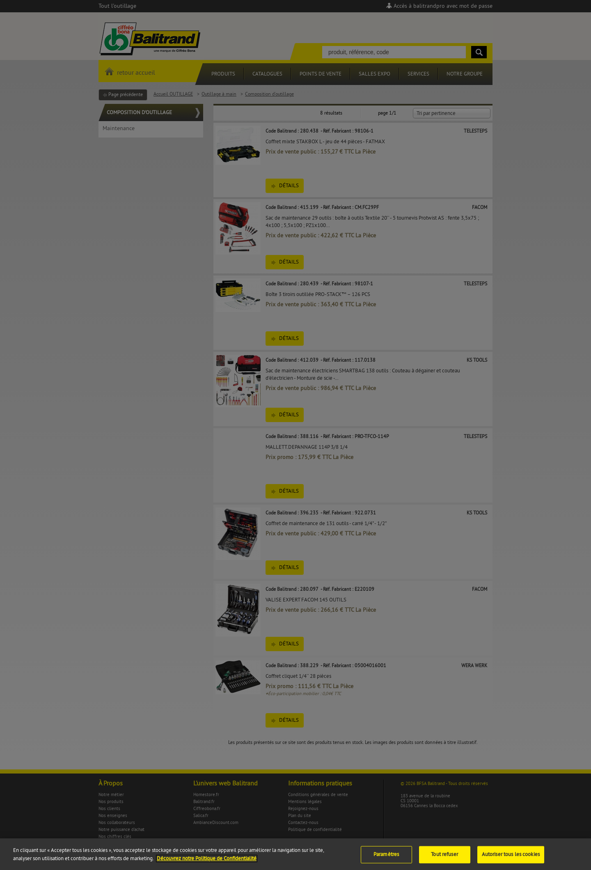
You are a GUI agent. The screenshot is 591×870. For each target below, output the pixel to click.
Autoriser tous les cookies (511, 858)
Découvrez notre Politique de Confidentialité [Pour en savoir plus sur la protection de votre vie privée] (207, 862)
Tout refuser (444, 858)
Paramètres (386, 858)
